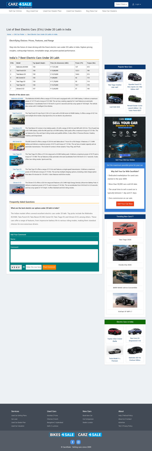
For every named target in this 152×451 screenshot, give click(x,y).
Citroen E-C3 (17, 188)
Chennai (50, 419)
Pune (56, 415)
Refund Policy (128, 415)
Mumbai (50, 415)
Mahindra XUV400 (17, 104)
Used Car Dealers (73, 11)
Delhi (49, 426)
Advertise (121, 422)
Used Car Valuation (17, 426)
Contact (129, 419)
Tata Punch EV (17, 118)
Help (120, 415)
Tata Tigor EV (17, 173)
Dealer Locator (88, 422)
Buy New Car (91, 11)
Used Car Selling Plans (19, 415)
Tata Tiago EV (17, 159)
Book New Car (87, 415)
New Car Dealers (109, 11)
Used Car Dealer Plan (52, 11)
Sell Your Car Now (125, 203)
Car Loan (14, 419)
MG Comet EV (17, 146)
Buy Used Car (32, 11)
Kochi (56, 419)
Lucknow (55, 426)
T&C (119, 426)
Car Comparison (88, 419)
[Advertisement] (76, 20)
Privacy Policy (127, 426)
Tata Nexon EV (17, 132)
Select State (121, 4)
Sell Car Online (15, 11)
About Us (121, 419)
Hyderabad (59, 422)
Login (136, 4)
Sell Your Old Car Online (125, 160)
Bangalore (50, 422)
